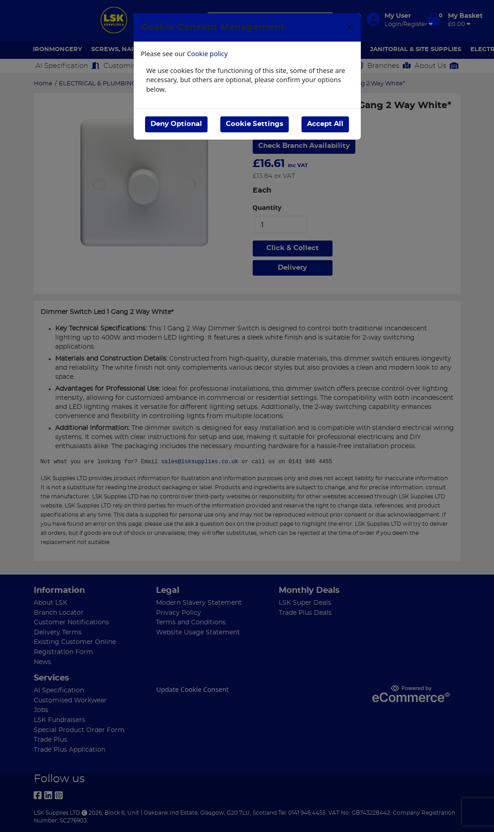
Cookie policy (207, 53)
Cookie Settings (254, 123)
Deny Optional (176, 123)
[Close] (350, 27)
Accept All (325, 123)
